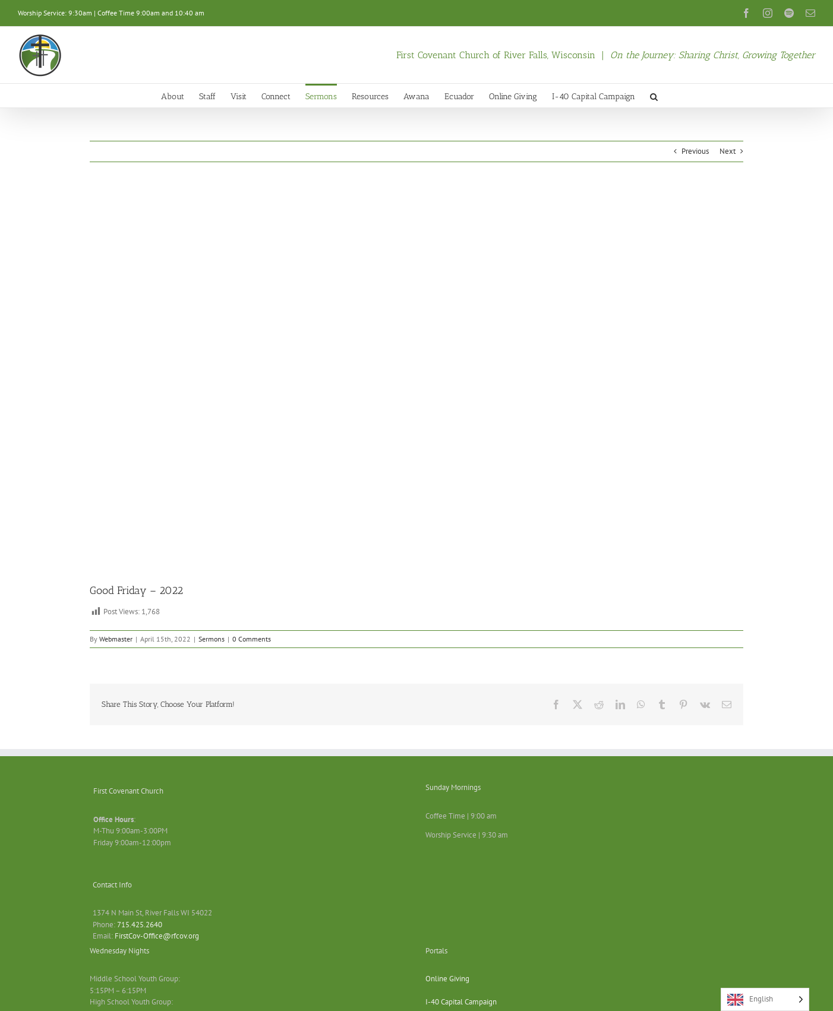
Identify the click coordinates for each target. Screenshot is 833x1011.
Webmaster (115, 638)
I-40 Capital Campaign (461, 1002)
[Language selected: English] (765, 999)
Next (728, 151)
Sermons (211, 638)
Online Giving (447, 979)
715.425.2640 (139, 925)
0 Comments (251, 638)
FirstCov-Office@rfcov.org (157, 936)
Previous (695, 151)
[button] (654, 96)
